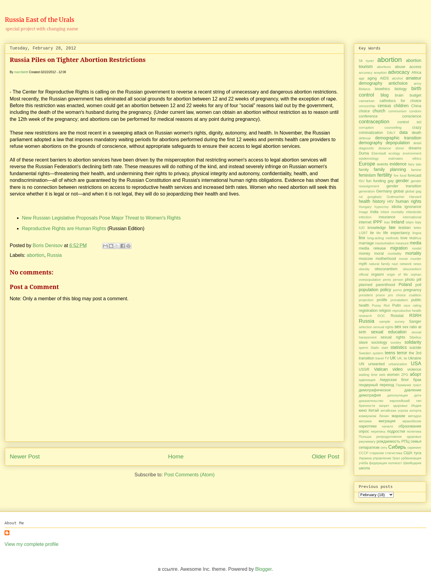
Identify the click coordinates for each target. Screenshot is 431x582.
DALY (391, 132)
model (416, 248)
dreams (415, 148)
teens (390, 352)
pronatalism (399, 300)
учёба (363, 463)
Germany (384, 191)
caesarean (367, 101)
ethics (416, 158)
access (415, 67)
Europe (367, 164)
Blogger (263, 569)
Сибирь (397, 447)
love (403, 238)
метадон (414, 416)
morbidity (394, 253)
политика (414, 431)
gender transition (403, 186)
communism (397, 111)
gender (402, 180)
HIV (390, 201)
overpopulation (370, 279)
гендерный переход (376, 385)
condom (415, 111)
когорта (416, 410)
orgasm (377, 274)
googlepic (374, 197)
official (363, 274)
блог (405, 380)
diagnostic (366, 148)
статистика (393, 453)
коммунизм (367, 416)
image (363, 212)
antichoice (398, 83)
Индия (416, 405)
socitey (396, 342)
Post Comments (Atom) (189, 474)
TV (387, 358)
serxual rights (383, 327)
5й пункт (366, 61)
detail (417, 143)
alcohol (397, 78)
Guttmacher (395, 197)
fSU (362, 181)
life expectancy (396, 233)
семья (416, 441)
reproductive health (406, 310)
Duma (364, 153)
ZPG (404, 374)
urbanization (398, 364)
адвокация (367, 380)
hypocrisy (382, 207)
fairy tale (414, 164)
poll (418, 285)
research (365, 316)
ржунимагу (367, 441)
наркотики (368, 426)
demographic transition (398, 137)
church (379, 110)
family (364, 170)
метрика (365, 421)
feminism (367, 175)
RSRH (415, 315)
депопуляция (397, 395)
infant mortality (392, 212)
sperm (363, 347)
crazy (416, 127)
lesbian (405, 228)
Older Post (325, 456)
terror (402, 352)
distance (384, 148)
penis (387, 279)
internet (365, 222)
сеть (384, 447)
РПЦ (405, 441)
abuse (400, 67)
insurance (387, 217)
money (364, 253)
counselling (393, 127)
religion (385, 310)
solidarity (413, 342)
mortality (413, 253)
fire (396, 175)
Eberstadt (379, 153)
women (393, 375)
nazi (395, 264)
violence (414, 369)
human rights (408, 201)
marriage (366, 243)
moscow (366, 259)
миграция (386, 421)
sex (398, 326)
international (412, 217)
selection (365, 327)
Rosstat (397, 316)
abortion (35, 255)
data (403, 132)
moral (379, 253)
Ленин (384, 416)
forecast (414, 175)
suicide (415, 347)
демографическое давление (390, 390)
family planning (390, 169)
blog (385, 95)
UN (361, 364)
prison (380, 295)
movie (403, 258)
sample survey (392, 321)
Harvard (415, 197)
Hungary (365, 207)
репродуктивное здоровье (398, 436)
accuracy (365, 72)
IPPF (377, 222)
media (415, 242)
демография (370, 395)
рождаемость (388, 441)
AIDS (384, 78)
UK (393, 358)
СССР (363, 453)
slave (363, 342)
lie (372, 233)
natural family (379, 264)
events (382, 164)
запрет (384, 405)
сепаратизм (369, 447)
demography (370, 142)
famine (416, 170)
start (385, 347)
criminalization (371, 133)
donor (399, 148)
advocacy (399, 72)
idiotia (397, 207)
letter (417, 228)
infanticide (413, 212)
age (362, 78)
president (366, 295)
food (403, 175)
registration (368, 310)
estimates (395, 158)
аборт (415, 374)
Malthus (415, 238)
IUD (362, 228)
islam (410, 222)
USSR (364, 369)
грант (417, 385)
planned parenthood (377, 285)
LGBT (363, 233)
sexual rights (393, 337)
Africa (416, 72)
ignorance (413, 207)
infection (365, 217)
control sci (409, 122)
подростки (396, 431)
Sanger (415, 321)
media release (372, 248)
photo (410, 279)
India (374, 212)
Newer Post (25, 456)
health (364, 201)
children (401, 105)
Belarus (364, 89)
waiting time (368, 374)
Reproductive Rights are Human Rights (64, 228)
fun (369, 181)
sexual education (388, 331)
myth (363, 264)
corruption (366, 127)
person (398, 279)
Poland (405, 284)
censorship (367, 106)
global (398, 191)
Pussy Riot (381, 305)
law (392, 227)
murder (416, 258)
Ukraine (414, 358)
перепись (378, 431)
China (416, 106)
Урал (396, 458)
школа (364, 468)
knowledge (377, 228)
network (406, 264)
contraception (374, 121)
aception (380, 72)
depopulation (397, 142)
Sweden (365, 353)
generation (367, 191)
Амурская (388, 380)
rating (417, 305)
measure (402, 243)
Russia (54, 255)
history (378, 201)
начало (387, 426)
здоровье (400, 405)
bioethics (382, 89)
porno (397, 290)
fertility (384, 175)
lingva (416, 233)
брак (417, 380)
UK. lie (402, 358)
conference (368, 116)
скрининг (414, 447)
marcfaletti (21, 72)
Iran (387, 222)
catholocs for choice (400, 101)
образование (410, 426)
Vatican (381, 369)
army (417, 83)
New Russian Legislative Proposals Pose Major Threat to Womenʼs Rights (102, 217)
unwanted (376, 364)
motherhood (385, 259)
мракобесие (411, 421)
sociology (379, 342)
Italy (418, 222)
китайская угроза (394, 410)
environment (411, 153)
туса (417, 453)
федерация (378, 463)
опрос (364, 431)
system (377, 353)
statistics (398, 347)
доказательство (371, 401)
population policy (375, 289)
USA (416, 363)
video (397, 369)
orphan (416, 274)
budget (415, 95)
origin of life (397, 274)
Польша (365, 436)
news (417, 264)
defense (365, 138)
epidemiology (369, 158)
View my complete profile (32, 544)
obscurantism (386, 269)
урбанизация (411, 458)
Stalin (375, 347)
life (378, 233)
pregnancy (412, 290)
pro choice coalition (404, 295)
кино (363, 410)
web (382, 374)
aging (372, 78)
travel (379, 358)
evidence (398, 164)
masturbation (385, 243)
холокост (395, 463)
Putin (396, 305)
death (417, 133)
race (407, 305)
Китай (373, 410)
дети (417, 395)
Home (176, 456)
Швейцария (412, 463)
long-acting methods (383, 238)
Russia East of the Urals (39, 19)
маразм (398, 416)
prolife (382, 300)
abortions (384, 67)
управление (382, 458)
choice (364, 111)
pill (419, 279)
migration (399, 248)
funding (379, 181)
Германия (403, 385)
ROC (381, 316)
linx (362, 237)
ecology (394, 153)
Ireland (397, 222)
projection (366, 300)
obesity (364, 269)
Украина (365, 458)
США (407, 453)
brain (399, 95)
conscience (411, 116)
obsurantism (412, 269)
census (384, 105)
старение (377, 453)
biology (401, 89)
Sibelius (415, 337)
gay (391, 181)
